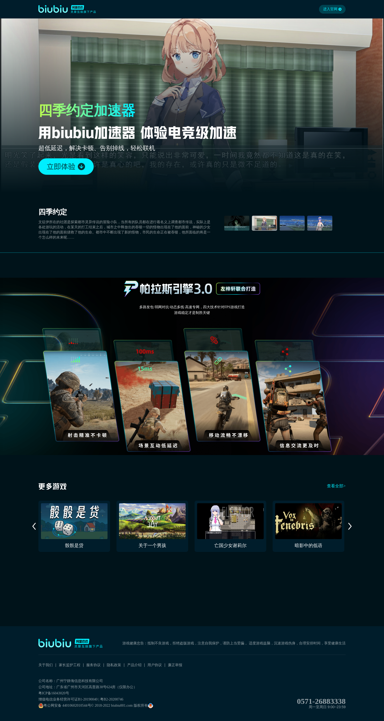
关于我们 (45, 665)
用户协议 (154, 665)
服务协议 (93, 665)
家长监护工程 (69, 665)
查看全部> (336, 486)
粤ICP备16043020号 (53, 693)
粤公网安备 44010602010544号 (64, 705)
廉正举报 (175, 665)
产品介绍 (134, 665)
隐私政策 (114, 665)
